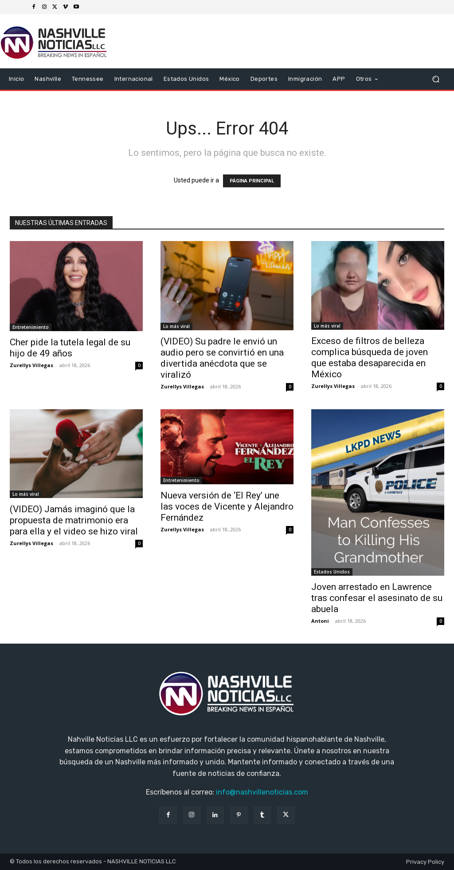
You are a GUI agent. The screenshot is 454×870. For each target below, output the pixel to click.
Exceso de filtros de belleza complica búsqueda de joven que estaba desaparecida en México (369, 358)
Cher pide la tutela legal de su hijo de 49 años (70, 348)
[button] (435, 79)
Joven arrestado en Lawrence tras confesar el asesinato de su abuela (376, 597)
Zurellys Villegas (31, 365)
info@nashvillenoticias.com (262, 792)
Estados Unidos (332, 572)
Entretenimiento (30, 327)
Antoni (320, 620)
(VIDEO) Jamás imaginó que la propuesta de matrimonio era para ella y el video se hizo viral (74, 520)
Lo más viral (176, 326)
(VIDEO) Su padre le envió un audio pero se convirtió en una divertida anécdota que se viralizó (222, 358)
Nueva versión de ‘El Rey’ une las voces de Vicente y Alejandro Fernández (227, 506)
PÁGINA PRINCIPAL (252, 181)
